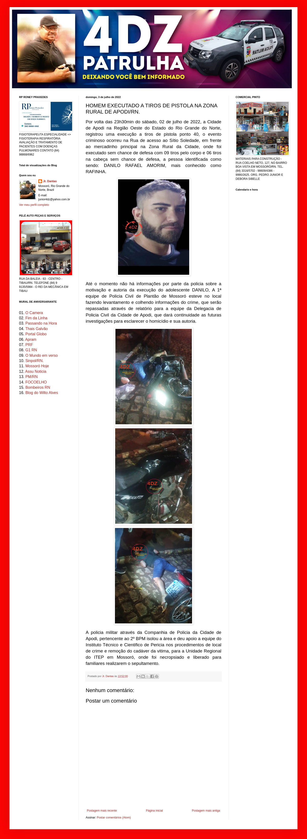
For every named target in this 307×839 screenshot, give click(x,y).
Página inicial (154, 810)
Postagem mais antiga (206, 810)
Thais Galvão (36, 329)
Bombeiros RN (37, 387)
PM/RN (31, 377)
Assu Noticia (35, 371)
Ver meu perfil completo (34, 205)
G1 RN (31, 350)
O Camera (34, 313)
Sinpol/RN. (34, 361)
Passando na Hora (41, 323)
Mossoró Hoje (37, 366)
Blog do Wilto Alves (41, 393)
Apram (30, 339)
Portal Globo (36, 334)
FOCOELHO (36, 382)
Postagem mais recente (102, 810)
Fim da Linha (36, 318)
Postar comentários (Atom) (114, 817)
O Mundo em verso (41, 355)
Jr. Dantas (108, 676)
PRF (29, 345)
